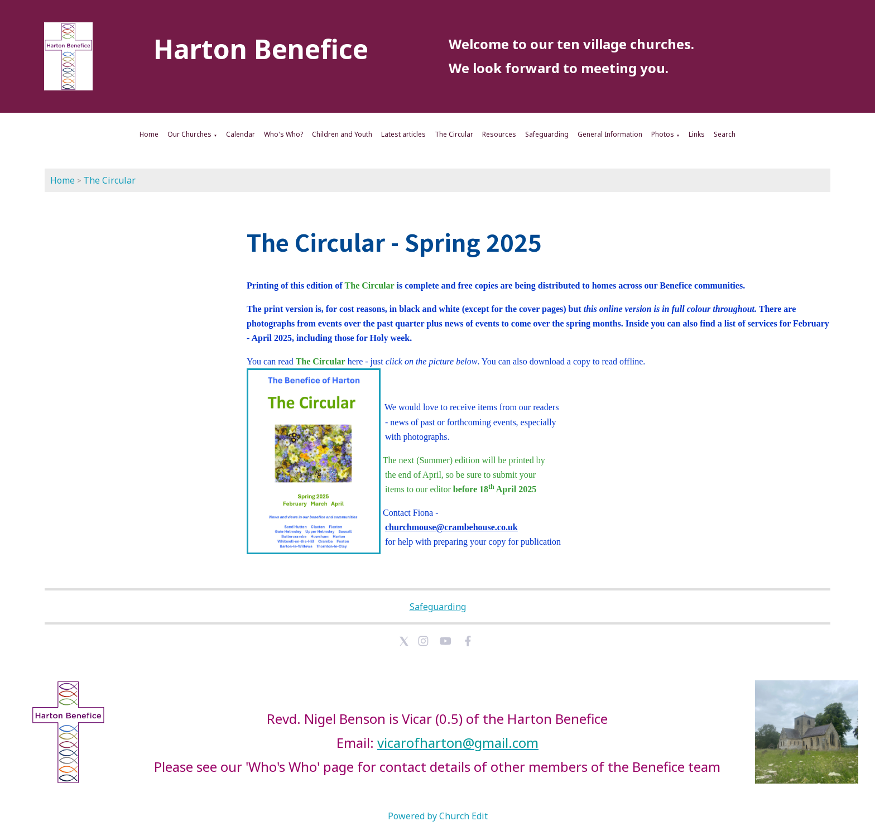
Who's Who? (283, 134)
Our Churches (189, 134)
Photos (662, 134)
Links (697, 134)
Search (724, 134)
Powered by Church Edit (438, 816)
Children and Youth (342, 134)
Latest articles (403, 134)
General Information (610, 134)
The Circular (454, 134)
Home (149, 134)
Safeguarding (547, 134)
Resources (499, 134)
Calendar (240, 134)
